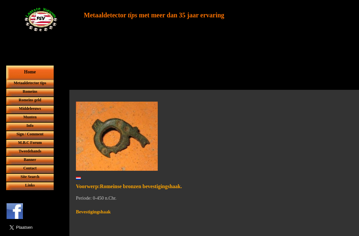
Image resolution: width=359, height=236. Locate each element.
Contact (30, 168)
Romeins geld (30, 100)
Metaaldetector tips (30, 83)
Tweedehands (30, 151)
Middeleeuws (30, 108)
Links (30, 185)
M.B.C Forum (30, 142)
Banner (30, 159)
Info (30, 125)
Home (30, 71)
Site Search (30, 176)
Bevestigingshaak (93, 211)
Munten (30, 117)
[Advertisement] (194, 74)
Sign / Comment (30, 134)
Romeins (30, 91)
